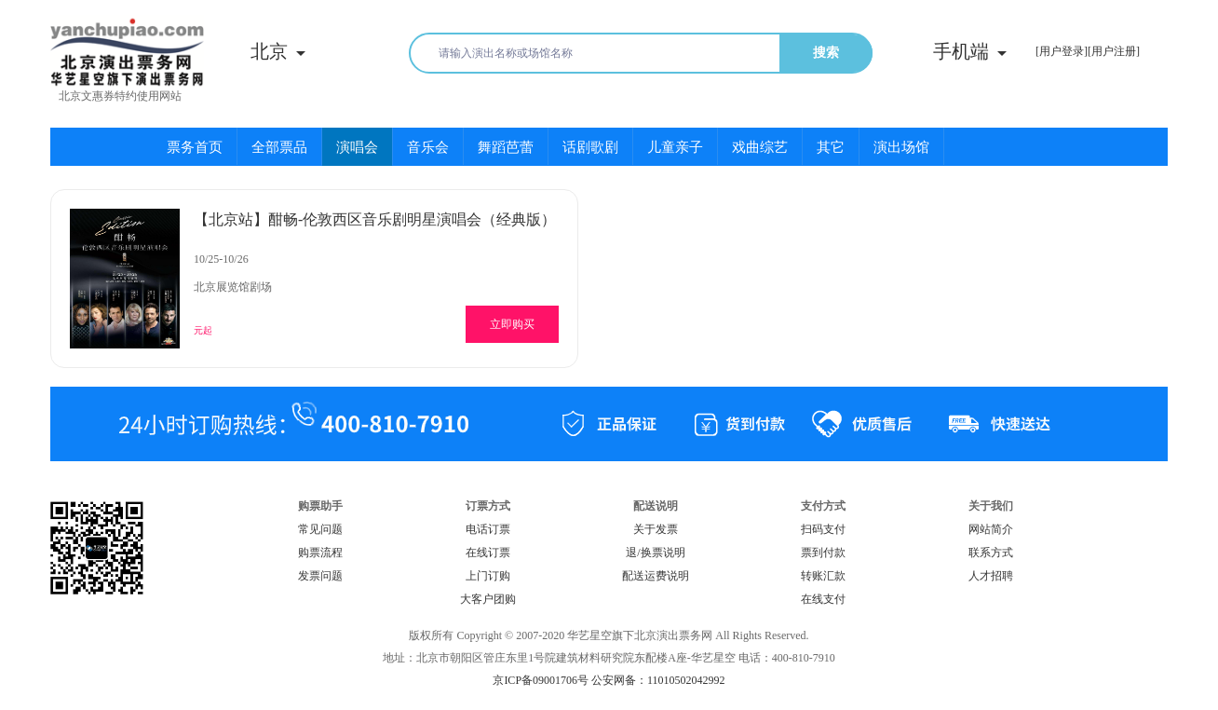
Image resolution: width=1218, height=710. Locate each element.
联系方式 (990, 552)
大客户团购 (488, 599)
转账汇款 (823, 575)
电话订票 (488, 529)
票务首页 (195, 147)
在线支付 (823, 599)
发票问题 (320, 575)
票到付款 (823, 552)
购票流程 (320, 552)
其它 (831, 147)
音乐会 (428, 147)
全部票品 (279, 147)
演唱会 (357, 147)
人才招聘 (990, 575)
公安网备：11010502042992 (658, 680)
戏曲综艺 (760, 147)
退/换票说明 (655, 552)
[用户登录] (1061, 51)
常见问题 (320, 529)
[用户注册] (1114, 51)
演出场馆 (901, 147)
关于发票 (655, 529)
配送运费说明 (655, 575)
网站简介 (990, 529)
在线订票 (488, 552)
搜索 (826, 53)
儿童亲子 (675, 147)
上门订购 (488, 575)
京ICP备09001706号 (541, 680)
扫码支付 (823, 529)
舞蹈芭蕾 (506, 147)
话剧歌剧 (590, 147)
